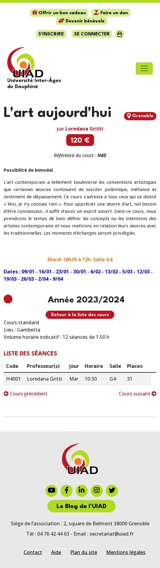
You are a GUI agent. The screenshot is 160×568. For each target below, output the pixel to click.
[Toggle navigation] (144, 68)
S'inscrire (51, 34)
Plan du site (83, 552)
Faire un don (111, 13)
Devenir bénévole (81, 21)
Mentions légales (125, 552)
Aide (56, 552)
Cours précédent (25, 393)
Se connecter (92, 34)
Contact (33, 552)
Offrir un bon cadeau (59, 13)
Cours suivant (137, 393)
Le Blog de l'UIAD (81, 507)
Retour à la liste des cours (80, 315)
